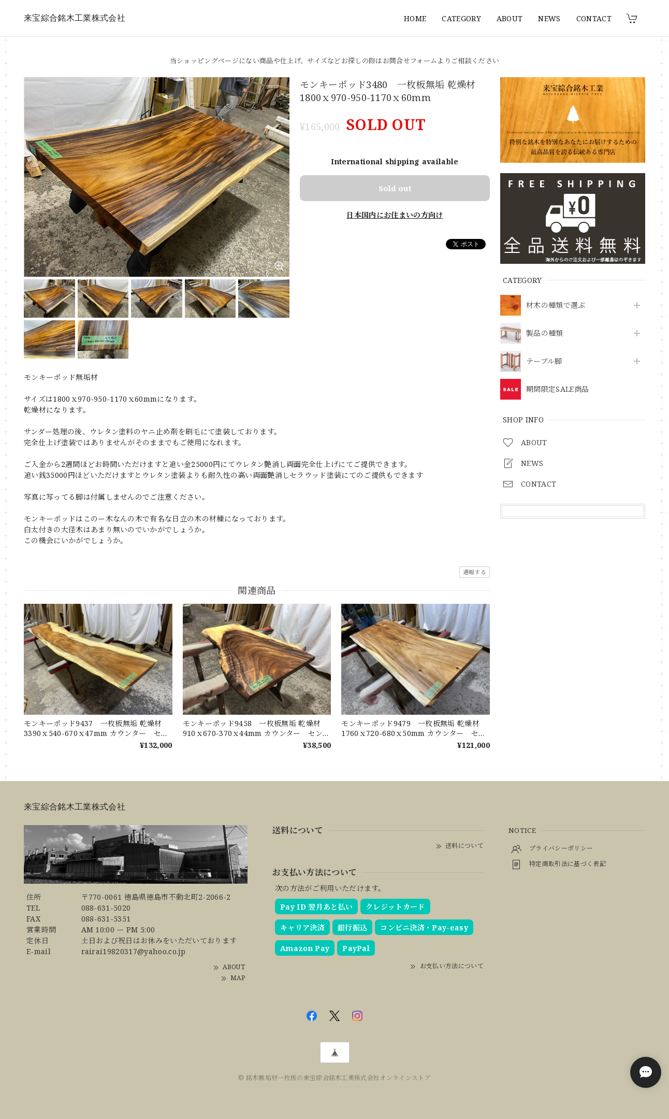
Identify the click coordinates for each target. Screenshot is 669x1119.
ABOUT (510, 18)
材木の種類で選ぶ (556, 305)
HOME (415, 18)
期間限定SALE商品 (557, 389)
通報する (474, 572)
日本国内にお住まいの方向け (394, 215)
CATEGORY (461, 18)
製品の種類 (544, 333)
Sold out (395, 188)
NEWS (549, 18)
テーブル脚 (544, 361)
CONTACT (594, 18)
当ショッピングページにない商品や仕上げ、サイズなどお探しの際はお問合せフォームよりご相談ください (334, 60)
